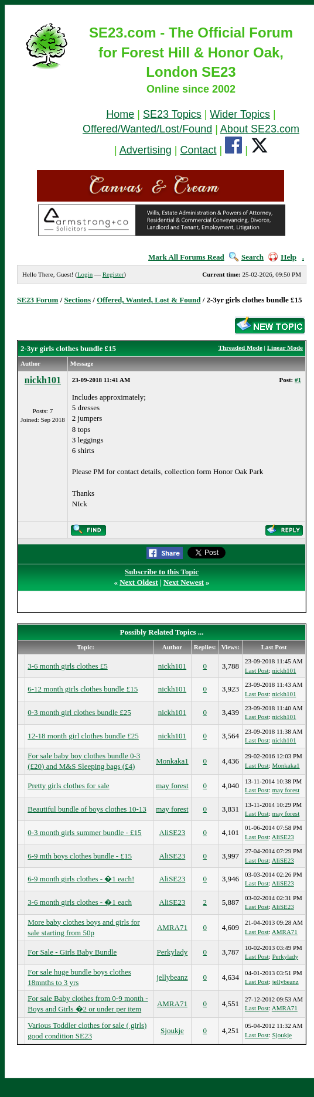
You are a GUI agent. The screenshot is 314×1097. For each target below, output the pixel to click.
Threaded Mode (240, 347)
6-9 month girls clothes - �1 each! (81, 878)
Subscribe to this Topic (162, 571)
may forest (172, 785)
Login (85, 274)
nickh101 (43, 380)
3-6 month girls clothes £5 (68, 666)
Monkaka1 (172, 761)
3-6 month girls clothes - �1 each (80, 902)
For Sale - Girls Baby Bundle (72, 952)
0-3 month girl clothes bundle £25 (79, 712)
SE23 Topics (172, 114)
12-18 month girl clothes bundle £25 (83, 735)
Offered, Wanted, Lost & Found (148, 299)
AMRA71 (172, 927)
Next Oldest (139, 582)
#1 (298, 379)
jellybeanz (171, 977)
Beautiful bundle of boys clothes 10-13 (87, 809)
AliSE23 (172, 832)
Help (282, 257)
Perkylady (172, 952)
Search (246, 257)
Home (120, 114)
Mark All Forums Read (186, 257)
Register (113, 274)
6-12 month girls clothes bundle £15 (83, 688)
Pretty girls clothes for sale (68, 785)
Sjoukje (172, 1030)
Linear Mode (285, 347)
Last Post (257, 670)
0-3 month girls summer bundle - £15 (84, 832)
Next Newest (183, 582)
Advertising (146, 150)
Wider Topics (240, 114)
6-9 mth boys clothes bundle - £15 (80, 855)
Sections (77, 299)
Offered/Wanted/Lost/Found (147, 129)
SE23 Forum (37, 299)
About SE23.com (259, 129)
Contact (198, 150)
